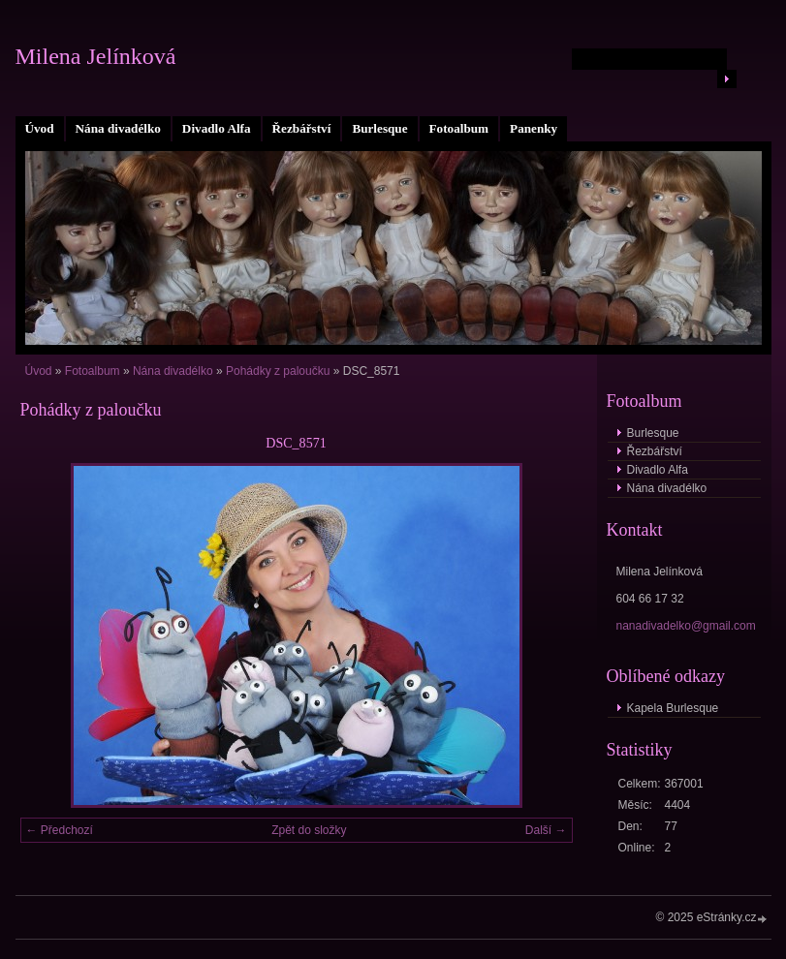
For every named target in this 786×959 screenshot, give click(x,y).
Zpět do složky (308, 830)
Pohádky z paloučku (278, 371)
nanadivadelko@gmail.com (686, 626)
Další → (546, 830)
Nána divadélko (118, 128)
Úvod (39, 128)
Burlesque (379, 128)
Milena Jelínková (96, 56)
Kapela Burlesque (673, 708)
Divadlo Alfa (216, 128)
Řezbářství (301, 128)
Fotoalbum (459, 128)
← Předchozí (59, 830)
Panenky (533, 128)
